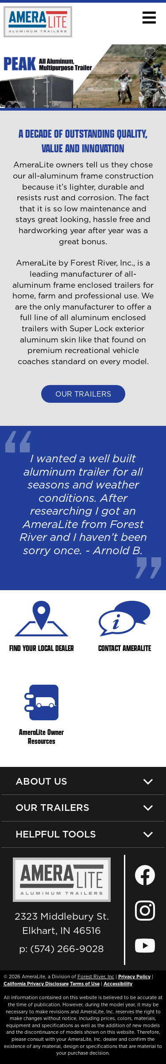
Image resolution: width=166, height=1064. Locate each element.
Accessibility (118, 984)
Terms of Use (85, 984)
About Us (41, 781)
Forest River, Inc (95, 976)
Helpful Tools (55, 834)
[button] (149, 18)
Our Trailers (83, 394)
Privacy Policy (134, 976)
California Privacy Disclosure (36, 984)
